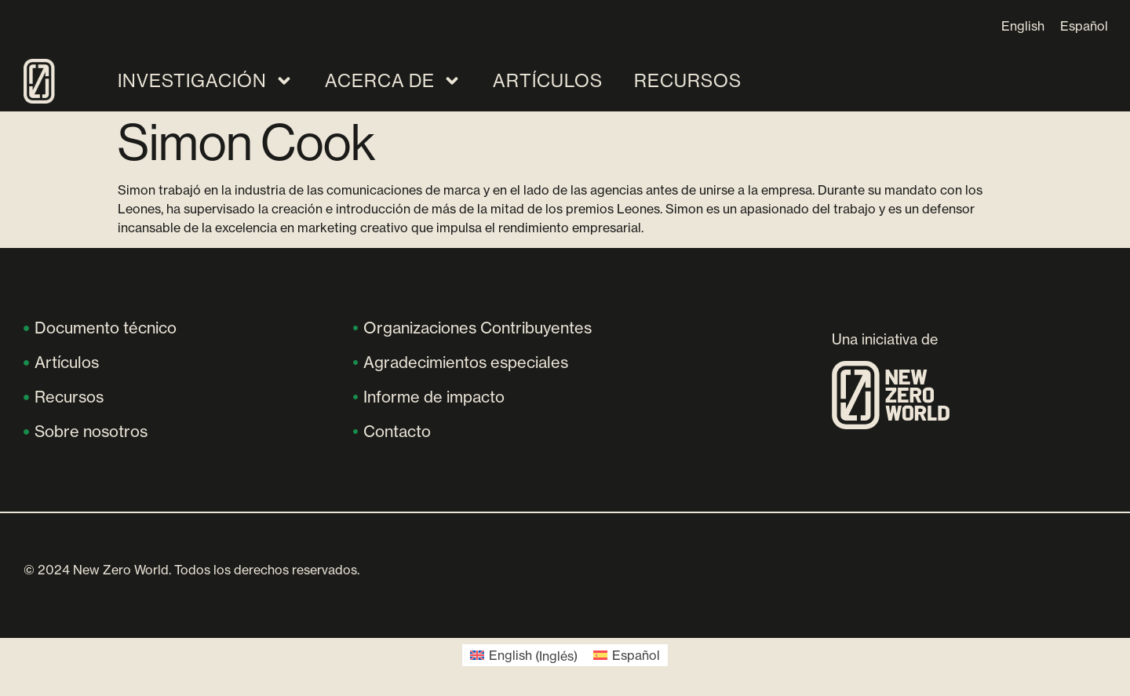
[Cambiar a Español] (1084, 25)
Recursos (688, 80)
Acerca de (393, 81)
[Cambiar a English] (1022, 25)
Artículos (548, 80)
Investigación (205, 81)
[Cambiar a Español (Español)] (626, 655)
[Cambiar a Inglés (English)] (523, 655)
